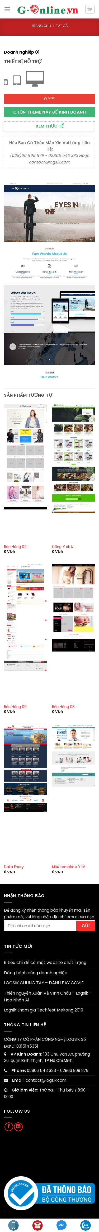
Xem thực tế (50, 126)
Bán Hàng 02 (15, 547)
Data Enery (14, 867)
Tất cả (62, 26)
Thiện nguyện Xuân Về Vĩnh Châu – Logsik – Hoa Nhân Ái (48, 996)
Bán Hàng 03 (63, 707)
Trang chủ (41, 26)
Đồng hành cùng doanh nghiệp (35, 973)
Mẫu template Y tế (68, 867)
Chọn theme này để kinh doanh (49, 112)
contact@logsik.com (46, 1080)
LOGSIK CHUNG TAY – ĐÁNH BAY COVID (44, 983)
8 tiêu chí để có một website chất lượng (45, 962)
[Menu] (7, 9)
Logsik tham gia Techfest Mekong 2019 (43, 1010)
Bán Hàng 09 (15, 707)
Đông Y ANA (62, 547)
